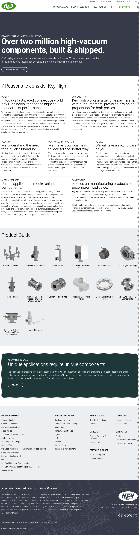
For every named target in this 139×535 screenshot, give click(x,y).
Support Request (97, 458)
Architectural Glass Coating (66, 424)
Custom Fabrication (11, 265)
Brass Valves (57, 265)
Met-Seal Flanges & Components (15, 463)
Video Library (121, 424)
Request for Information (126, 440)
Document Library (123, 420)
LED (56, 438)
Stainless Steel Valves (34, 265)
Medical (58, 442)
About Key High (99, 7)
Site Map (54, 522)
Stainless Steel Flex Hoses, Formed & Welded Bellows (35, 299)
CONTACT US (124, 7)
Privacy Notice (22, 522)
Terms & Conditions (8, 522)
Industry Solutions (80, 7)
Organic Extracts (61, 445)
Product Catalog (60, 7)
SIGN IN (129, 2)
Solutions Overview (63, 420)
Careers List (95, 442)
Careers (93, 424)
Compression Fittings (58, 297)
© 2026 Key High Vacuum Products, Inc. (14, 528)
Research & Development (65, 449)
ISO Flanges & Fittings (127, 265)
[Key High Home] (8, 9)
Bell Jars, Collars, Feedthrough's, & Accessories (11, 332)
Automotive (59, 427)
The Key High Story (98, 420)
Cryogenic (59, 434)
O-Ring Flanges (7, 460)
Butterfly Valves (104, 265)
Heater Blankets (34, 330)
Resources (120, 2)
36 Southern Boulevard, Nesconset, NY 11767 (119, 507)
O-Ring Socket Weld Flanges (104, 298)
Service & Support (107, 2)
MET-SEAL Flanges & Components (127, 298)
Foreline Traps (12, 297)
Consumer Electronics (64, 431)
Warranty (45, 522)
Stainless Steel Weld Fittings (81, 298)
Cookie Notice (34, 522)
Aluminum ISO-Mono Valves (81, 266)
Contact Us (121, 432)
